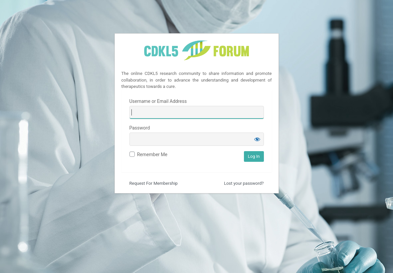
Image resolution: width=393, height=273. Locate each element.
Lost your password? (244, 183)
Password (139, 128)
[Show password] (257, 139)
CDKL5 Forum (196, 51)
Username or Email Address (158, 101)
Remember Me (152, 154)
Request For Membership (153, 183)
